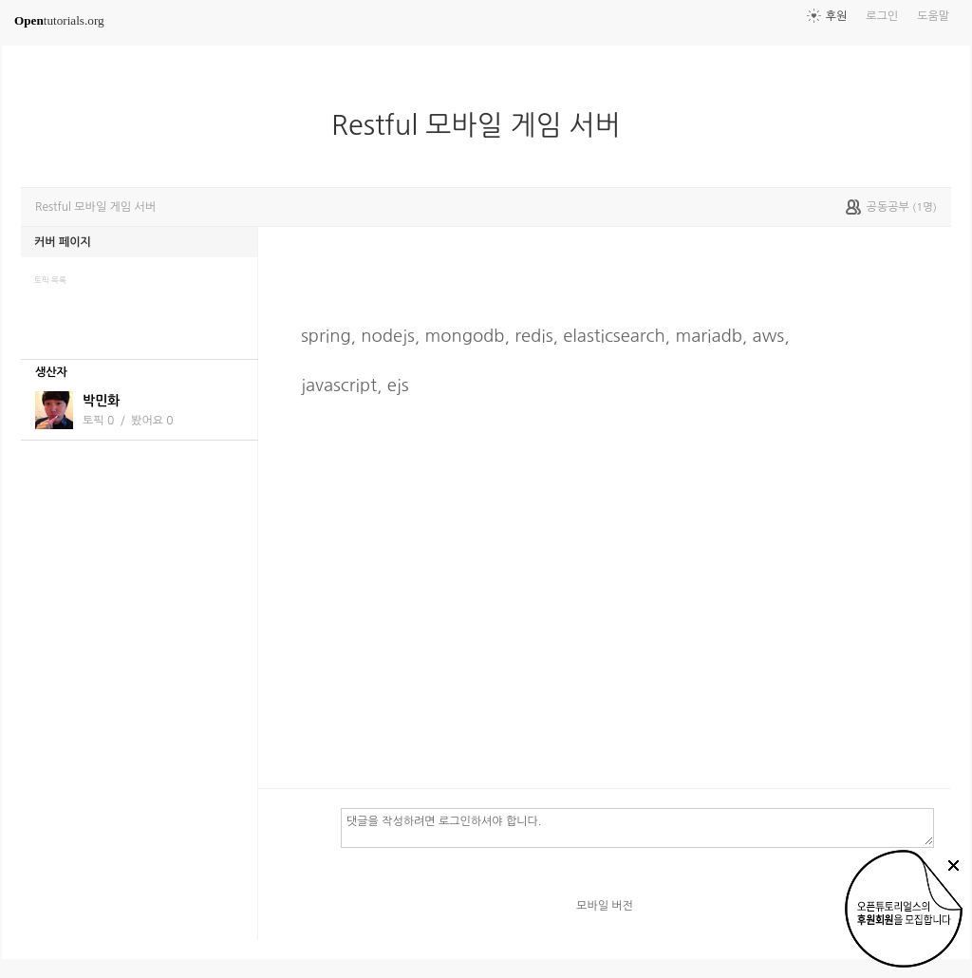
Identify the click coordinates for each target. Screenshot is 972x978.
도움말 (933, 16)
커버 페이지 (62, 242)
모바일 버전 (604, 906)
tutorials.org (59, 20)
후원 (837, 16)
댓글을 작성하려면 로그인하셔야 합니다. (637, 827)
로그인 (882, 16)
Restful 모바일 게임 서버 (483, 125)
